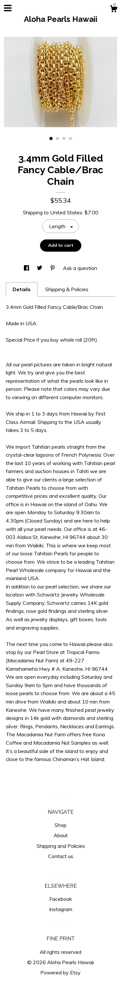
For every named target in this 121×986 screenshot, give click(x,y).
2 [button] (57, 138)
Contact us (60, 856)
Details (22, 289)
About (61, 835)
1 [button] (51, 138)
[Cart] (113, 9)
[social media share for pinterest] (53, 268)
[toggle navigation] (8, 8)
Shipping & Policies (66, 289)
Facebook (60, 899)
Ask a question (80, 268)
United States (66, 212)
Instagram (60, 909)
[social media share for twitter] (40, 268)
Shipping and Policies (60, 846)
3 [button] (64, 138)
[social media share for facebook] (27, 268)
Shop (60, 825)
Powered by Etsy (60, 972)
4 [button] (70, 138)
